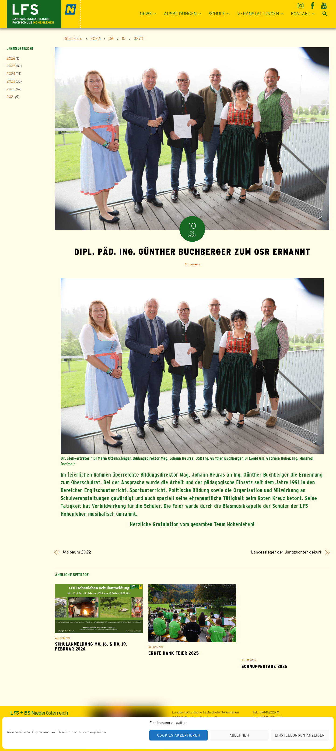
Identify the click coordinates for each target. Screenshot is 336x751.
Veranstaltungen (261, 13)
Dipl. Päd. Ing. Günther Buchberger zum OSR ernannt (192, 251)
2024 (11, 74)
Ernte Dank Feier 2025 (173, 653)
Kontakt (304, 13)
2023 (11, 81)
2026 (11, 58)
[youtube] (324, 4)
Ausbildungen (184, 13)
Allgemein (192, 264)
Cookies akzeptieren (178, 735)
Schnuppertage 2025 (264, 666)
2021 (10, 97)
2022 (11, 89)
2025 (11, 66)
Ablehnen (239, 735)
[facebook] (313, 4)
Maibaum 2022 (77, 552)
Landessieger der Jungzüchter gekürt (286, 552)
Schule (220, 13)
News (149, 13)
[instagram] (301, 4)
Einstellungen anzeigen (300, 735)
